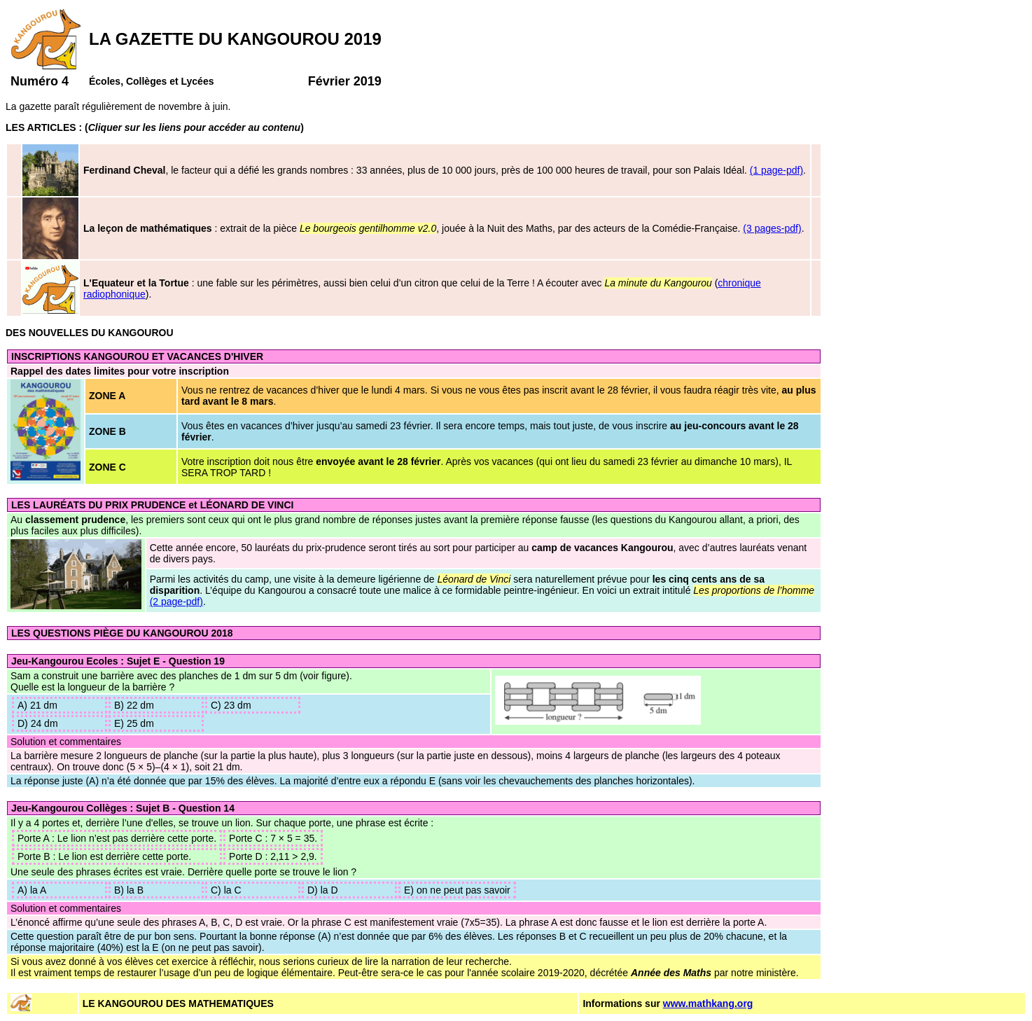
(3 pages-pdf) (772, 228)
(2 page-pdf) (176, 601)
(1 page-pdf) (776, 170)
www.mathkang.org (708, 1003)
